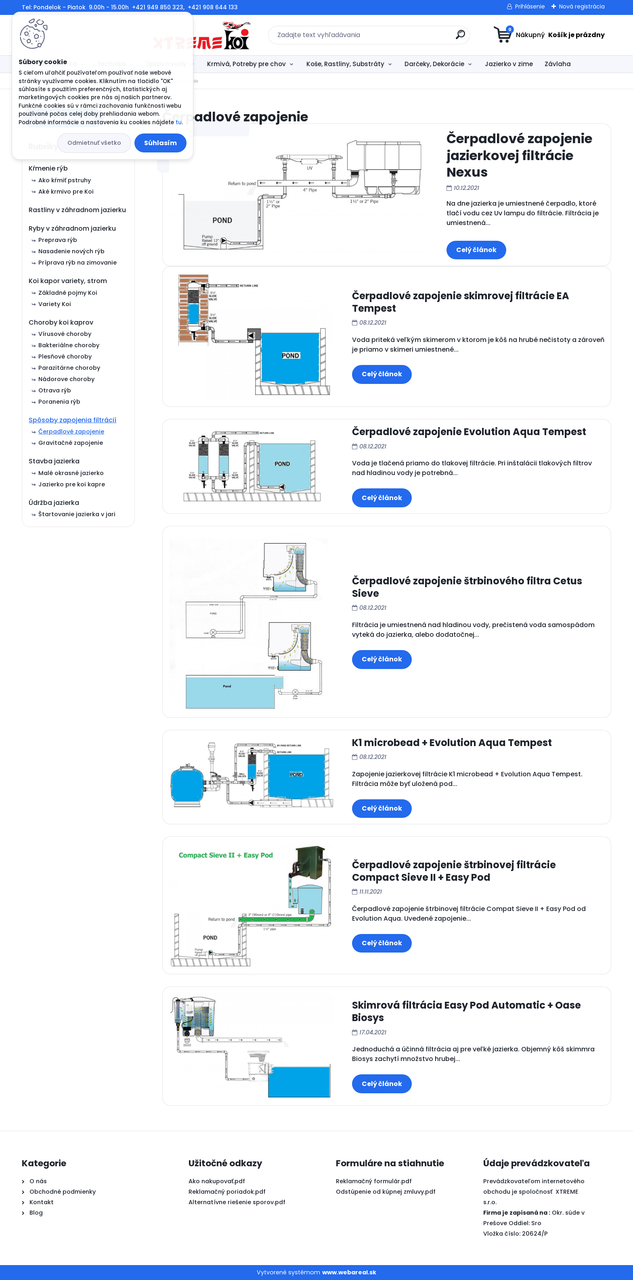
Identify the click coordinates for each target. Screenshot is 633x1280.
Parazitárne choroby (69, 368)
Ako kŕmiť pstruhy (64, 180)
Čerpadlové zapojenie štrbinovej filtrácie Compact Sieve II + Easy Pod (454, 871)
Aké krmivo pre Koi (66, 192)
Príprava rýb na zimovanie (77, 263)
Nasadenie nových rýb (71, 251)
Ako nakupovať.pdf (217, 1181)
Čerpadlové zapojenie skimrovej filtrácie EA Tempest (460, 302)
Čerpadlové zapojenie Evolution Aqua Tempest (469, 431)
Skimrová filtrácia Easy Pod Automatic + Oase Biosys (466, 1011)
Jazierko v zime (509, 64)
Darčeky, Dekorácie (434, 64)
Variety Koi (54, 304)
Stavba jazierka (54, 461)
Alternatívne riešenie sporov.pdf (237, 1202)
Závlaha (558, 64)
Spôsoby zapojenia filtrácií (72, 420)
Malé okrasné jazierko (71, 473)
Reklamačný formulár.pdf (374, 1181)
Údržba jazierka (54, 502)
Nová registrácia (582, 6)
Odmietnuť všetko (94, 143)
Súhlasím (160, 143)
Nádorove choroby (66, 379)
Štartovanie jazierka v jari (76, 514)
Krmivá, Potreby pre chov (246, 64)
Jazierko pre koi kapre (71, 484)
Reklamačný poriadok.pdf (227, 1192)
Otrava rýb (54, 390)
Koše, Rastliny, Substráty (345, 64)
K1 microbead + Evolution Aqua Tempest (452, 742)
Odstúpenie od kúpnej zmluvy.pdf (386, 1192)
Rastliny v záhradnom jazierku (77, 210)
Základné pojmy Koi (67, 293)
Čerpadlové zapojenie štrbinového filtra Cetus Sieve (467, 587)
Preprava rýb (57, 240)
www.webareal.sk (349, 1272)
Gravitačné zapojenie (70, 443)
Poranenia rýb (59, 402)
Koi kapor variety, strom (68, 281)
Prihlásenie (530, 6)
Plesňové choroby (65, 356)
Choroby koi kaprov (61, 322)
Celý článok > (476, 250)
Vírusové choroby (64, 334)
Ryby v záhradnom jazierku (72, 228)
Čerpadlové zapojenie (71, 431)
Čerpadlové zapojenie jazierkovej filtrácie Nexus (519, 155)
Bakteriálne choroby (68, 345)
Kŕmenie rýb (48, 168)
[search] (395, 38)
